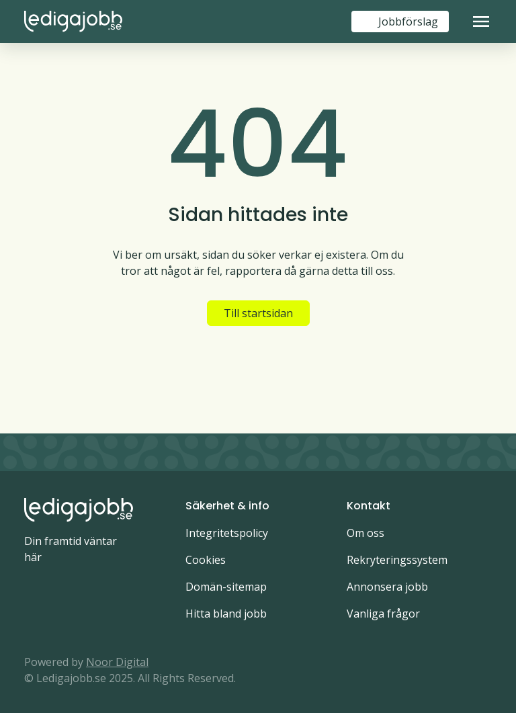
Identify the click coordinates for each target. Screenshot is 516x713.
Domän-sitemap (226, 586)
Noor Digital (117, 662)
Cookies (205, 559)
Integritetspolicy (226, 533)
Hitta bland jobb (226, 613)
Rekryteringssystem (397, 559)
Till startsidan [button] (258, 313)
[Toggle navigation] (481, 21)
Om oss (365, 533)
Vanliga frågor (383, 613)
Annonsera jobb (387, 586)
